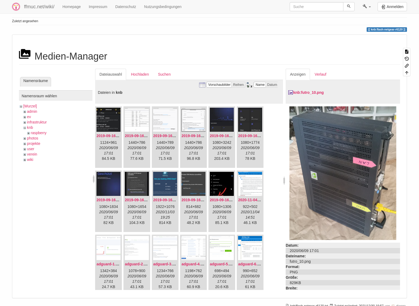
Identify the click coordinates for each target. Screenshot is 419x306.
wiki (30, 159)
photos (32, 138)
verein (32, 154)
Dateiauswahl (110, 74)
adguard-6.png (251, 264)
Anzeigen (297, 74)
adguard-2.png (138, 264)
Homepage (72, 7)
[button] (367, 6)
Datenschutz (125, 7)
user (30, 149)
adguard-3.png (166, 264)
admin (32, 111)
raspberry (38, 133)
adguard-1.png (109, 264)
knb (30, 127)
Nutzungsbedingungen (162, 7)
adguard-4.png (194, 264)
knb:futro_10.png (308, 92)
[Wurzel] (30, 106)
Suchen (164, 74)
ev (29, 117)
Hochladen (140, 74)
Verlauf (321, 74)
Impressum (98, 7)
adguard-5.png (223, 264)
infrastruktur (37, 122)
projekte (33, 143)
